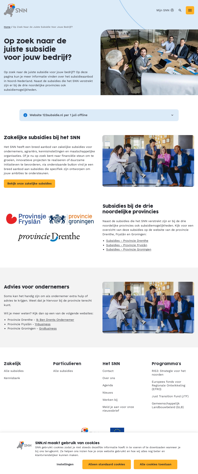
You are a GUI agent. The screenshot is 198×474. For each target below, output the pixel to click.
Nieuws (107, 392)
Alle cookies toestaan (155, 464)
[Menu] (190, 10)
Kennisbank (12, 378)
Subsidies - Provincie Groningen (128, 249)
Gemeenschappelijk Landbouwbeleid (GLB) (168, 405)
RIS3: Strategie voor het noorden (169, 372)
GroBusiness (48, 328)
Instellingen (65, 464)
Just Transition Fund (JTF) (170, 396)
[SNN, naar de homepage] (15, 10)
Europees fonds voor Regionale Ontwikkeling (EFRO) (168, 385)
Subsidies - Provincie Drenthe (127, 240)
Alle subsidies (14, 371)
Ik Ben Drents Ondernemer (55, 319)
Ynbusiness (42, 324)
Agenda (107, 385)
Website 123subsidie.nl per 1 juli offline (99, 115)
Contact (108, 371)
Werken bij (110, 400)
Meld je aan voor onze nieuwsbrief (118, 408)
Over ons (108, 378)
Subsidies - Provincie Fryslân (126, 245)
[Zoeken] (180, 10)
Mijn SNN (165, 10)
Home (7, 27)
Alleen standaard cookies (106, 464)
